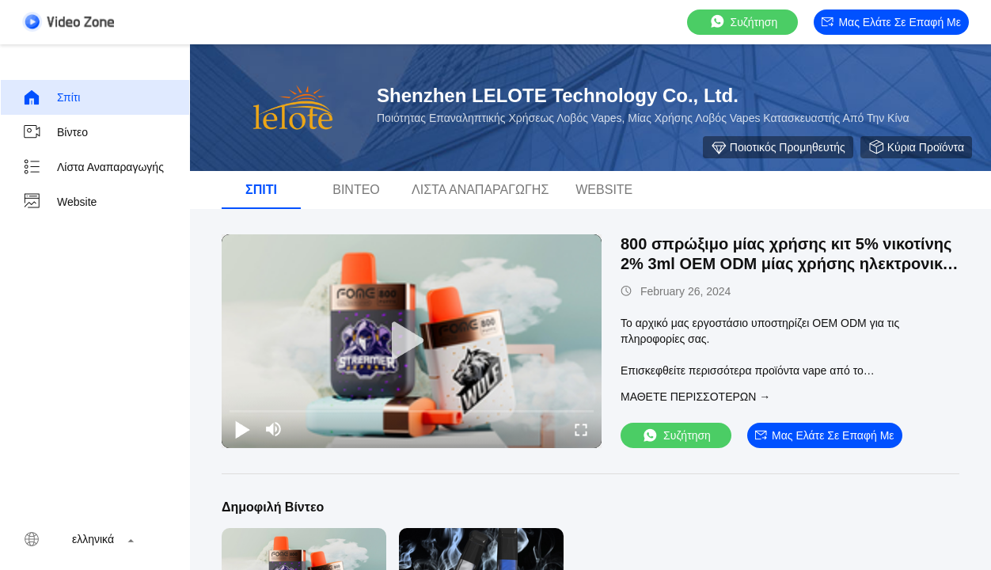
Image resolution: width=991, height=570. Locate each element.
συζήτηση (743, 21)
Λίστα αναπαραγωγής (93, 167)
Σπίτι (51, 97)
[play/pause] (242, 429)
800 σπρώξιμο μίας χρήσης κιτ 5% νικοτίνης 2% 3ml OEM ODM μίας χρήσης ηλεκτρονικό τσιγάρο (786, 263)
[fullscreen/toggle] (581, 429)
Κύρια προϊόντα (916, 147)
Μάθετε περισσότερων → (695, 396)
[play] (411, 341)
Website (59, 201)
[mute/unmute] (274, 429)
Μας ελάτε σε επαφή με (891, 22)
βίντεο (55, 132)
